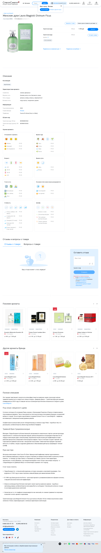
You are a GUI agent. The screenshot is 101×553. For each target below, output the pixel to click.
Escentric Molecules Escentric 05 (13, 332)
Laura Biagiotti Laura (10, 377)
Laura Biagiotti (7, 403)
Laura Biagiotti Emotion (59, 377)
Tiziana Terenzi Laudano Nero (37, 332)
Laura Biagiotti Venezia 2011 (85, 377)
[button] (93, 304)
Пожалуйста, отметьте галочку (81, 276)
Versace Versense (58, 332)
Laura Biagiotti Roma (34, 377)
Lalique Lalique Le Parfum (84, 332)
